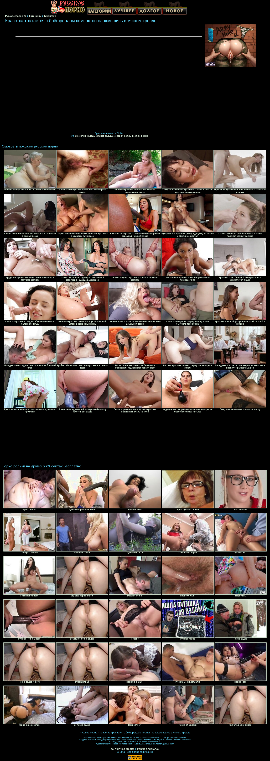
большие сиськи (114, 136)
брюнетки (80, 136)
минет (100, 136)
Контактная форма (122, 748)
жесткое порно (140, 136)
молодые (91, 136)
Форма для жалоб (148, 748)
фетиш (127, 136)
